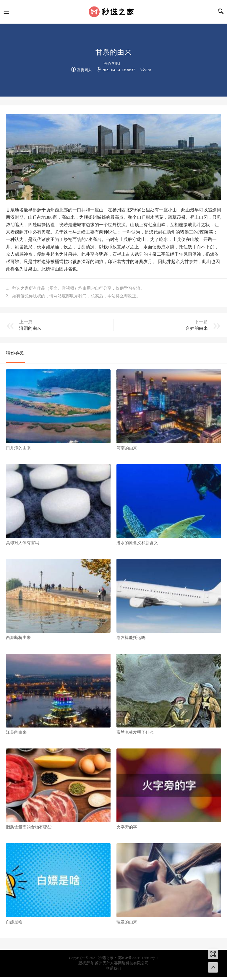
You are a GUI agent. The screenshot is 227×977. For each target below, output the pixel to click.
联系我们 (113, 968)
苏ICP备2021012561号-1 (138, 957)
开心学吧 (111, 63)
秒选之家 (113, 12)
